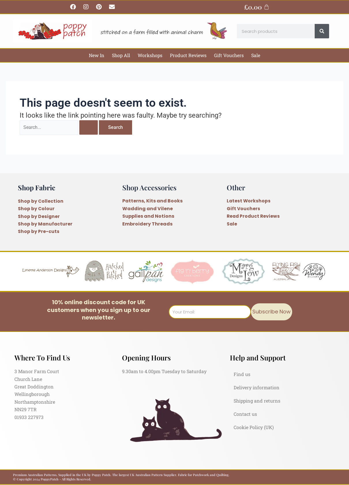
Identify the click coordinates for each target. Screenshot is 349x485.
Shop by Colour (36, 208)
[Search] (322, 31)
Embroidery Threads (147, 224)
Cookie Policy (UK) (254, 427)
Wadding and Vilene (147, 208)
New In (96, 55)
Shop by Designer (39, 216)
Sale (255, 55)
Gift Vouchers (229, 55)
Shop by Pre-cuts (38, 231)
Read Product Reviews (254, 216)
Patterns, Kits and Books (152, 201)
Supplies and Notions (148, 216)
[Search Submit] (90, 128)
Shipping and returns (257, 401)
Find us (242, 374)
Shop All (121, 55)
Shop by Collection (41, 201)
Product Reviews (188, 55)
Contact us (245, 414)
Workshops (150, 55)
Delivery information (256, 387)
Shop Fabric (37, 187)
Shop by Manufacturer (45, 224)
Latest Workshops (249, 201)
